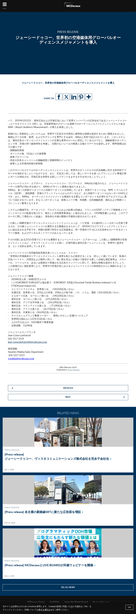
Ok (129, 607)
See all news (68, 587)
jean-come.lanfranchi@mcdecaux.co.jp (27, 342)
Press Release (74, 369)
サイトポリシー (45, 609)
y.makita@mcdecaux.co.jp (21, 358)
